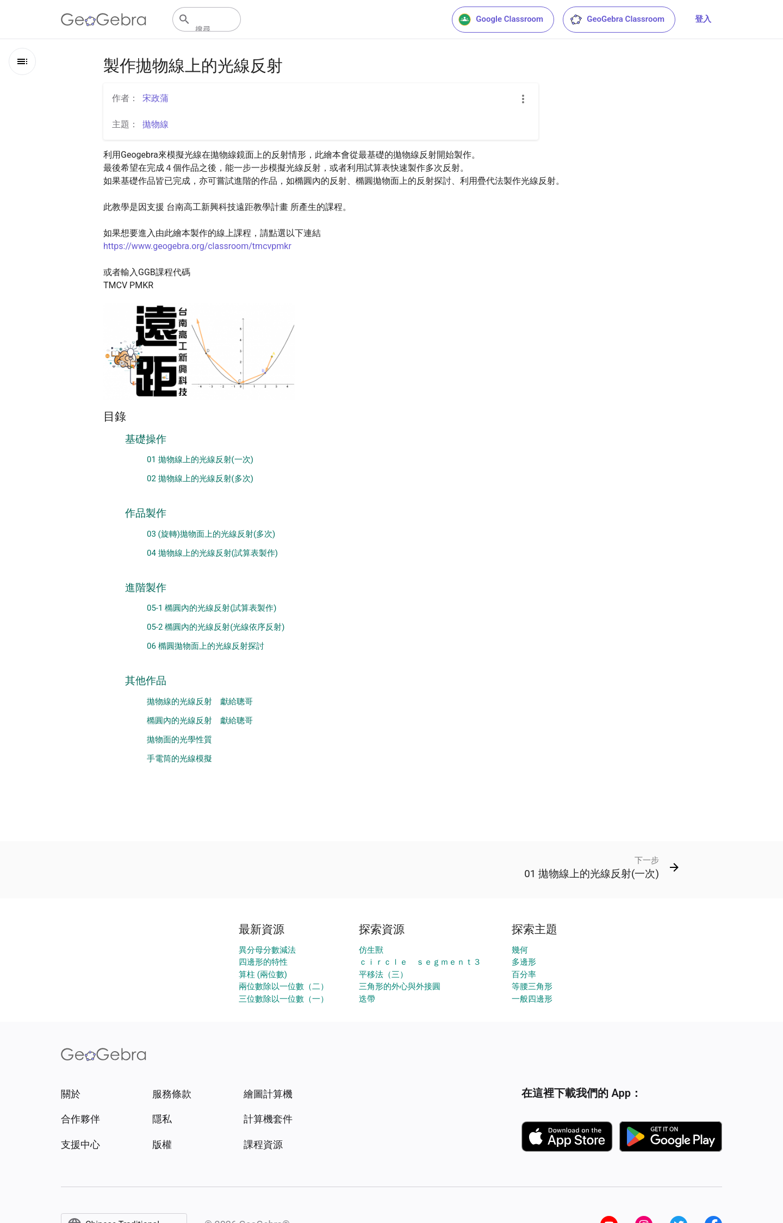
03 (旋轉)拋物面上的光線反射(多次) (211, 534)
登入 (703, 19)
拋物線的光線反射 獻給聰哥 (200, 701)
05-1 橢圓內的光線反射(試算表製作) (212, 608)
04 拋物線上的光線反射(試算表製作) (212, 553)
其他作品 (145, 681)
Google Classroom (500, 19)
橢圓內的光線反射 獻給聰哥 (200, 720)
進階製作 (145, 588)
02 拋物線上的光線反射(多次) (200, 478)
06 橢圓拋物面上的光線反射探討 (205, 646)
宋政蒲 (155, 98)
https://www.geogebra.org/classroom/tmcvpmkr (197, 246)
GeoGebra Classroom (616, 19)
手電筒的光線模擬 (179, 758)
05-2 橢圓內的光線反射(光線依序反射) (216, 627)
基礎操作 (145, 439)
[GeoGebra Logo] (103, 19)
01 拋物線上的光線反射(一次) (200, 459)
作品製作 (145, 513)
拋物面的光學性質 (179, 739)
